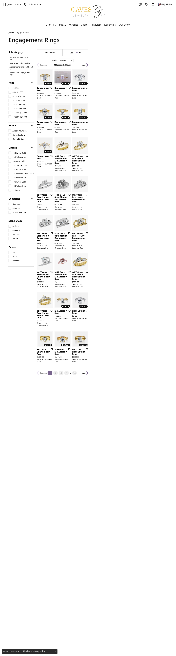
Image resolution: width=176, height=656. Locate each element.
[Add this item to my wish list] (77, 114)
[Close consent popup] (55, 651)
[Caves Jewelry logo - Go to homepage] (88, 12)
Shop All (51, 24)
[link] (12, 4)
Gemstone (14, 199)
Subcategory (16, 52)
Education (110, 24)
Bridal (62, 24)
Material (13, 148)
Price (11, 83)
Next (163, 65)
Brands (12, 125)
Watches (73, 24)
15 (114, 534)
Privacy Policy (39, 651)
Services (96, 24)
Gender (13, 247)
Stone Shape (15, 221)
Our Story (124, 24)
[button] (134, 4)
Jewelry (11, 33)
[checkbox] (16, 92)
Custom (85, 24)
